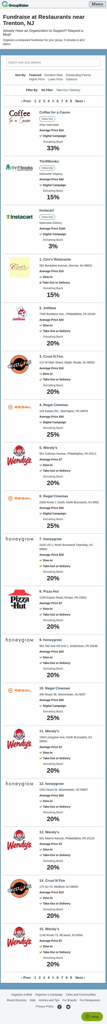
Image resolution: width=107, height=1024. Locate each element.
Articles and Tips (49, 1000)
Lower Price (55, 79)
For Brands (70, 1000)
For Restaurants (90, 1000)
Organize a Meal (21, 994)
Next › (80, 101)
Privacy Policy (45, 1006)
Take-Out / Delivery (68, 90)
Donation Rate (54, 75)
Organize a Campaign (49, 994)
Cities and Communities (81, 994)
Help (33, 1000)
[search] (53, 62)
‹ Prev (26, 101)
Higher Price (37, 79)
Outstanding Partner (78, 75)
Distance (71, 79)
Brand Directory (17, 1000)
